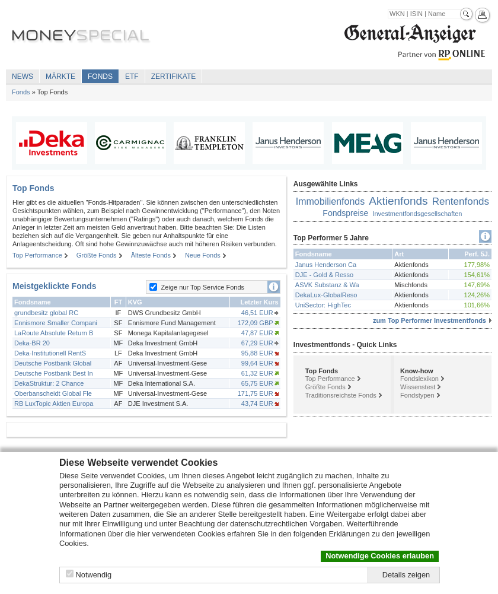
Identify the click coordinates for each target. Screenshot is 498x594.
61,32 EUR (257, 373)
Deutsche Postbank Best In (53, 373)
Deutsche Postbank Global (52, 363)
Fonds (100, 76)
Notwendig (93, 574)
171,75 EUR (255, 393)
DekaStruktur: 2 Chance (49, 383)
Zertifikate (173, 76)
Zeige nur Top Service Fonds (202, 287)
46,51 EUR (257, 312)
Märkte (60, 76)
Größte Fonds (96, 255)
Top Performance (37, 255)
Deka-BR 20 (32, 343)
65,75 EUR (257, 383)
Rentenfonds (460, 201)
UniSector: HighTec (323, 305)
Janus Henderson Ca (325, 264)
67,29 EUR (257, 343)
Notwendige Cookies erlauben (379, 555)
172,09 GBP (255, 322)
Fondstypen (417, 395)
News (22, 76)
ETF (132, 76)
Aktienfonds (398, 201)
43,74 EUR (257, 403)
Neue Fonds (203, 255)
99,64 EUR (257, 363)
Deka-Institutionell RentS (50, 353)
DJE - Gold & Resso (324, 274)
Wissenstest (417, 386)
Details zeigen (406, 574)
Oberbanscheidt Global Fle (53, 393)
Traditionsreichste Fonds (340, 395)
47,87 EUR (257, 332)
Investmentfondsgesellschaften (417, 213)
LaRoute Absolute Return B (53, 332)
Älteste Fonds (151, 255)
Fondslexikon (419, 378)
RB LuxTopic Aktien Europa (53, 403)
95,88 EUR (257, 353)
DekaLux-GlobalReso (326, 294)
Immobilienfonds (330, 201)
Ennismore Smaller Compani (55, 322)
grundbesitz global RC (46, 312)
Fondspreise (345, 213)
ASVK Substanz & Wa (327, 284)
